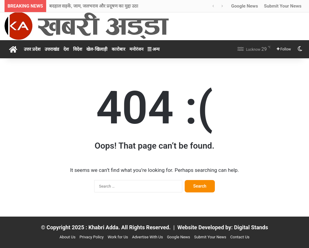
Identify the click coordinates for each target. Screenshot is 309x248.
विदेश (77, 49)
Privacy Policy (91, 237)
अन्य (154, 49)
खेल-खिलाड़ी (96, 49)
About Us (67, 237)
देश (66, 49)
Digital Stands (251, 227)
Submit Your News (282, 6)
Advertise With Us (147, 237)
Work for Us (118, 237)
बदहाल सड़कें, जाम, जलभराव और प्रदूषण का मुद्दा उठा (93, 6)
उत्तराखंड (52, 49)
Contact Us (240, 237)
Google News (244, 6)
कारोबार (118, 49)
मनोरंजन (136, 49)
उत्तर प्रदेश (32, 49)
